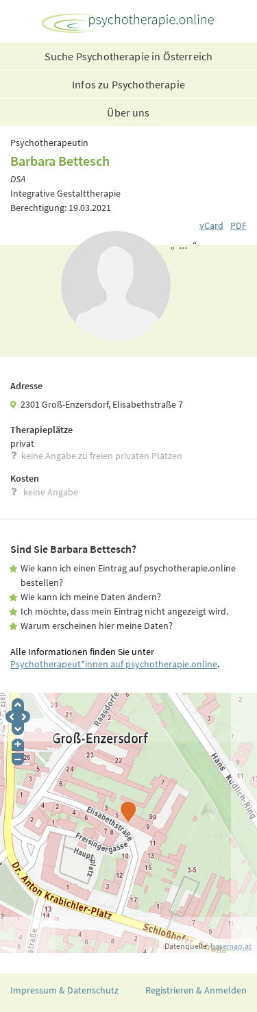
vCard (211, 225)
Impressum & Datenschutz (64, 990)
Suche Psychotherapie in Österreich (128, 56)
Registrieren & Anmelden (196, 990)
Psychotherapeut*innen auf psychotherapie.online (113, 664)
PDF (238, 225)
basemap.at (231, 946)
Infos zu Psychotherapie (128, 84)
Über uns (128, 112)
